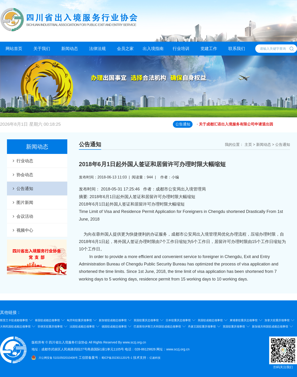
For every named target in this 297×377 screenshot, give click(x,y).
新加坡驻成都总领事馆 (113, 320)
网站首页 (14, 48)
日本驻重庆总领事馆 (178, 320)
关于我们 (41, 48)
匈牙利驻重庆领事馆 (79, 320)
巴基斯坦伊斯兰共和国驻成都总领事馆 (157, 326)
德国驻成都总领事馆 (114, 326)
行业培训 (181, 48)
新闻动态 (69, 48)
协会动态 (24, 174)
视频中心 (24, 230)
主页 (248, 144)
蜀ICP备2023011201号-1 (116, 357)
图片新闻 (24, 202)
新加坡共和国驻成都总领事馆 (270, 326)
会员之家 (125, 48)
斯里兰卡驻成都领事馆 (14, 320)
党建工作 (208, 48)
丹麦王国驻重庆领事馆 (202, 326)
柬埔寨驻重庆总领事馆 (244, 320)
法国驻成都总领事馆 (82, 326)
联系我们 (236, 48)
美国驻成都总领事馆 (210, 320)
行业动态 (24, 161)
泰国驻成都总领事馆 (47, 320)
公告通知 (24, 188)
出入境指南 (153, 48)
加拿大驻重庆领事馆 (277, 320)
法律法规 (97, 48)
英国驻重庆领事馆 (234, 326)
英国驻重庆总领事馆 (146, 320)
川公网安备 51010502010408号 (58, 357)
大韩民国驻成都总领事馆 (15, 326)
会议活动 (24, 216)
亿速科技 (155, 357)
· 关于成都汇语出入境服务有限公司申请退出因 (247, 126)
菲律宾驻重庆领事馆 (50, 326)
